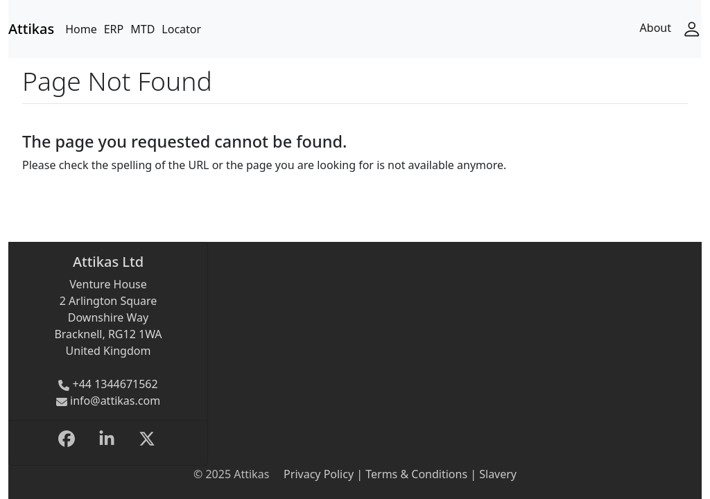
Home (81, 29)
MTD (142, 29)
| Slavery (492, 474)
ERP (114, 29)
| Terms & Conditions (410, 474)
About (655, 27)
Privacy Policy (319, 474)
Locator (181, 29)
